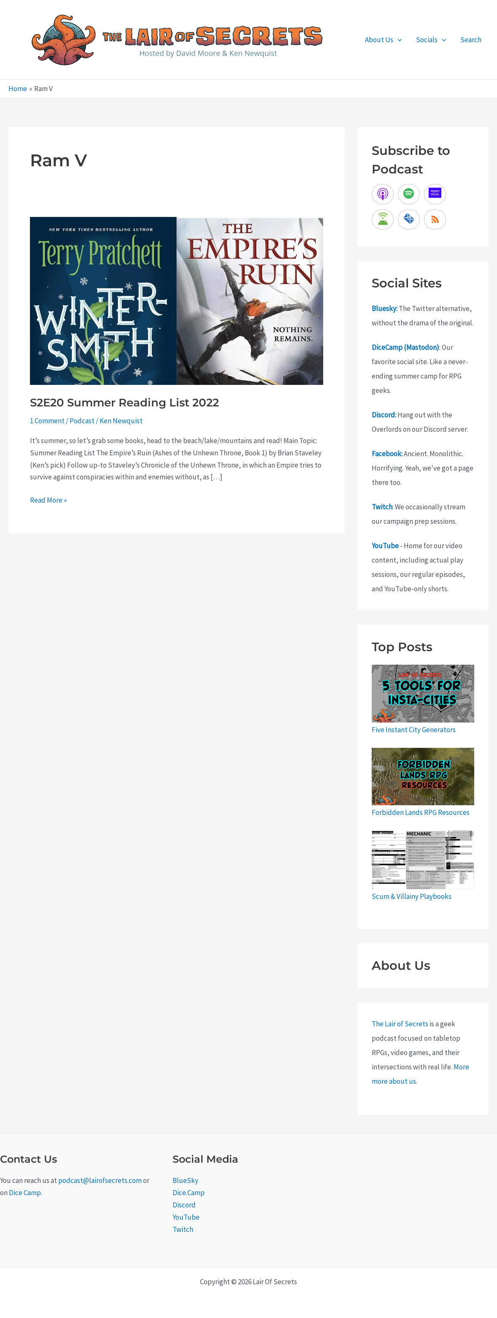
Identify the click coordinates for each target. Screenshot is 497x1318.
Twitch (382, 507)
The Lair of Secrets (400, 1023)
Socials (431, 40)
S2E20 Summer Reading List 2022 (124, 402)
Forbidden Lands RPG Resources (421, 812)
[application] (397, 40)
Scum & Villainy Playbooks (411, 896)
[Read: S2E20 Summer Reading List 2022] (176, 300)
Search (470, 39)
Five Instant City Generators (414, 729)
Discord (184, 1205)
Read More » (48, 500)
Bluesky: (384, 308)
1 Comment (47, 420)
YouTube (385, 545)
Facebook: (387, 453)
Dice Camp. (25, 1192)
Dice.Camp (189, 1192)
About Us (383, 40)
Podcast (82, 420)
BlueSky (185, 1180)
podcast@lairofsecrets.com (100, 1180)
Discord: (384, 414)
